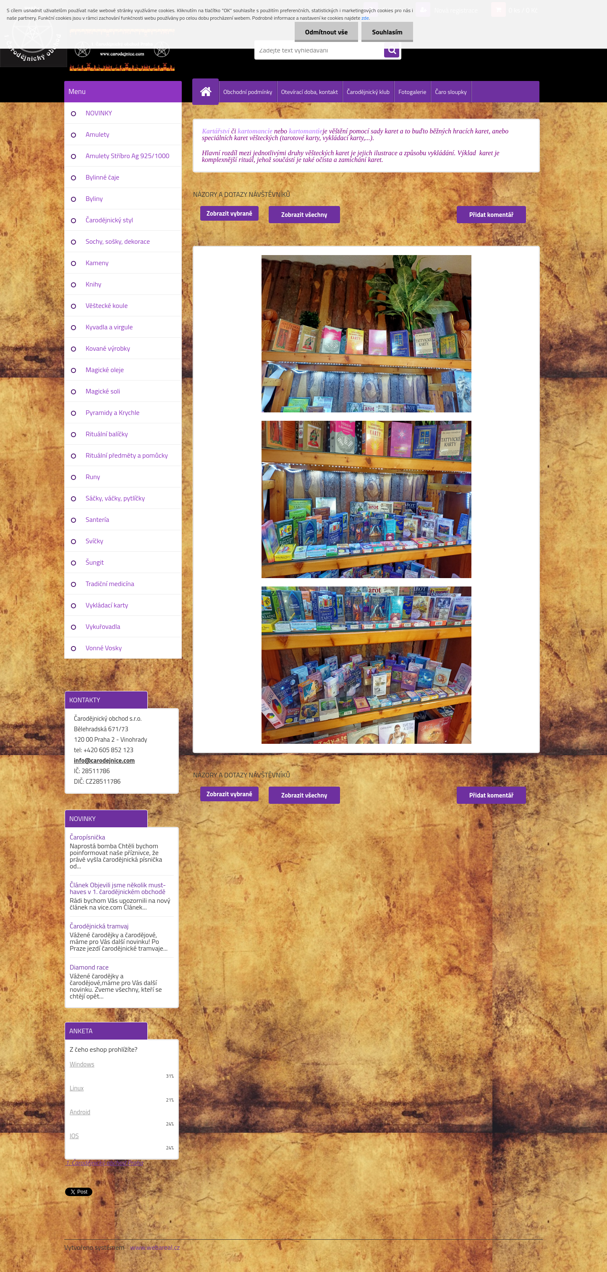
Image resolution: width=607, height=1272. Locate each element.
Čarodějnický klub (368, 91)
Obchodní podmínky (247, 91)
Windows (82, 1064)
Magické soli (103, 391)
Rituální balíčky (107, 434)
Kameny (97, 263)
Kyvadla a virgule (109, 327)
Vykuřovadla (103, 626)
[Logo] (122, 50)
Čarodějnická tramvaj (99, 926)
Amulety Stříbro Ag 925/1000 (128, 156)
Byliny (94, 198)
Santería (97, 519)
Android (80, 1112)
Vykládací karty (107, 605)
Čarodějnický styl (109, 220)
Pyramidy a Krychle (112, 412)
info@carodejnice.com (104, 760)
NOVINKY (99, 113)
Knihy (93, 284)
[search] (391, 50)
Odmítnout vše (326, 32)
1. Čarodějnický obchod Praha (104, 1162)
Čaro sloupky (450, 91)
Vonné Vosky (104, 648)
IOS (74, 1136)
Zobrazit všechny (304, 214)
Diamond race (89, 967)
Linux (77, 1088)
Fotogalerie (412, 91)
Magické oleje (105, 370)
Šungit (95, 562)
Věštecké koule (107, 305)
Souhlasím (387, 32)
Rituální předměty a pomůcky (127, 455)
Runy (93, 477)
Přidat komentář (491, 214)
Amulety (97, 134)
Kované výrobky (108, 348)
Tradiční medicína (110, 584)
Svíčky (94, 541)
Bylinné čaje (102, 177)
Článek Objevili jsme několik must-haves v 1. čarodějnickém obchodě (118, 888)
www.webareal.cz (155, 1247)
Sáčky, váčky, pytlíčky (115, 498)
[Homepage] (209, 91)
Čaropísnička (87, 837)
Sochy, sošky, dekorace (118, 241)
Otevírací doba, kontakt (309, 91)
